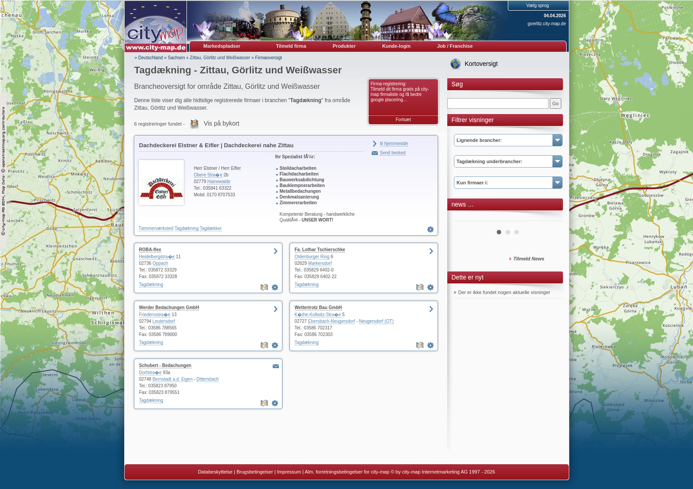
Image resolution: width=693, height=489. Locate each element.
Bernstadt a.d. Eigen (172, 379)
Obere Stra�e (208, 174)
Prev (465, 217)
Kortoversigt (481, 63)
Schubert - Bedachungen (165, 365)
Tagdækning (186, 228)
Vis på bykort (222, 123)
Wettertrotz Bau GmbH (318, 307)
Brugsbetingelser (254, 471)
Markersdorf (319, 263)
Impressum (289, 471)
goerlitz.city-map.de (547, 23)
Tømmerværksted (156, 228)
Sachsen (176, 57)
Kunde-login (396, 46)
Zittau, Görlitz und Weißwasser (220, 57)
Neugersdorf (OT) (376, 321)
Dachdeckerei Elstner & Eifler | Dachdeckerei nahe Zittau (216, 145)
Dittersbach (208, 379)
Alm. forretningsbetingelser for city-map (347, 471)
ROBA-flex (150, 249)
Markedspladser (221, 46)
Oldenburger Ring (312, 256)
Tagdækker (210, 228)
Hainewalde (218, 181)
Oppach (160, 263)
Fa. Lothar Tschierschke (320, 249)
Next (551, 217)
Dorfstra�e (150, 372)
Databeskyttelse (215, 471)
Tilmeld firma (291, 46)
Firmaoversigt (268, 57)
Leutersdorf (163, 321)
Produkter (344, 46)
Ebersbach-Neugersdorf (331, 321)
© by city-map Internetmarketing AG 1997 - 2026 (443, 471)
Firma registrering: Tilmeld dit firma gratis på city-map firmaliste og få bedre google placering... (400, 91)
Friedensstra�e (155, 314)
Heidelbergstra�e (157, 256)
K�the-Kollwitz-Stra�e (318, 314)
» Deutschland (149, 57)
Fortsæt (403, 119)
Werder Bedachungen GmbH (169, 307)
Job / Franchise (455, 46)
